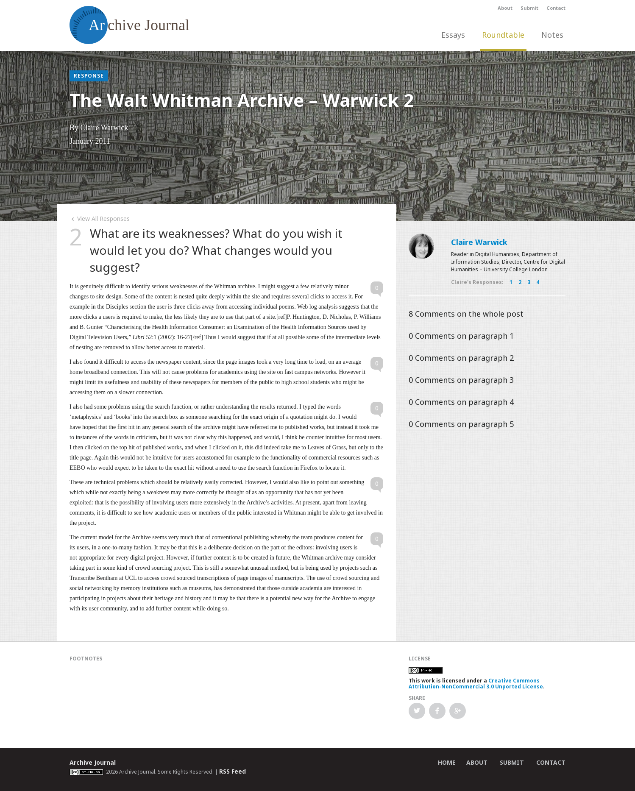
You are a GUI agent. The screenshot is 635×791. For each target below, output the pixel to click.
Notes (552, 35)
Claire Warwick (479, 242)
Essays (453, 35)
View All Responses (100, 218)
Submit (529, 8)
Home (447, 762)
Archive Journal (93, 762)
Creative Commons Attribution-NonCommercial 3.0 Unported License (476, 683)
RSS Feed (232, 771)
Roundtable (503, 35)
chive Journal (129, 25)
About (505, 8)
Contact (555, 8)
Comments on (466, 314)
